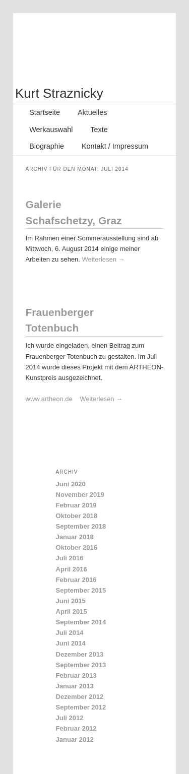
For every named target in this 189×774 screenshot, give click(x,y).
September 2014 (81, 622)
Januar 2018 (75, 537)
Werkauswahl (51, 129)
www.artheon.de (53, 399)
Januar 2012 (75, 739)
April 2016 (71, 569)
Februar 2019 (76, 505)
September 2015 (81, 590)
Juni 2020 (71, 484)
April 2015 (71, 611)
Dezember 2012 (80, 696)
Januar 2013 (75, 686)
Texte (98, 129)
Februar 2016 (76, 580)
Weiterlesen (103, 259)
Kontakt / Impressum (115, 146)
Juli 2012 (70, 718)
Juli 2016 (70, 558)
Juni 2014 (71, 643)
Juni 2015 (71, 601)
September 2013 (81, 665)
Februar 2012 (76, 728)
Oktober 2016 (76, 547)
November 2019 (80, 494)
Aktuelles (92, 112)
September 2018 (81, 526)
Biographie (46, 146)
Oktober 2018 (76, 516)
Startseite (44, 112)
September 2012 (81, 707)
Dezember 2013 (80, 654)
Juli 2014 (70, 632)
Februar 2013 (76, 675)
